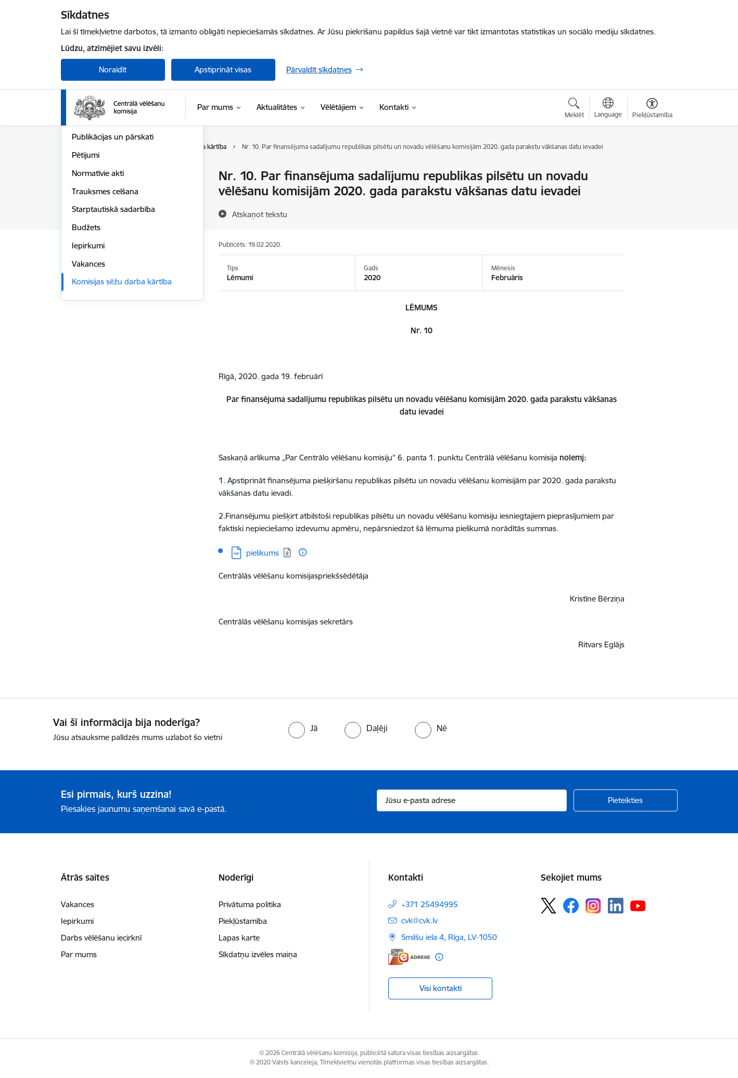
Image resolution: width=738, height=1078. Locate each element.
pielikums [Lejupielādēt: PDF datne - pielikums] (262, 553)
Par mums (79, 954)
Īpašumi (85, 213)
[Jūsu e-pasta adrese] (472, 800)
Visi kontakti (440, 988)
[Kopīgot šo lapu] (652, 197)
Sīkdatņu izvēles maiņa (258, 954)
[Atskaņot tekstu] (259, 214)
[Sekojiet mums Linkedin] (616, 905)
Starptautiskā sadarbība (113, 322)
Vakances (88, 376)
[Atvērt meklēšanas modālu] (574, 109)
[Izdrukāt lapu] (652, 171)
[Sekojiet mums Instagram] (593, 905)
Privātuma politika (250, 904)
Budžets (86, 339)
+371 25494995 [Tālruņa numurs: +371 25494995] (429, 904)
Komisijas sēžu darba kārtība (122, 394)
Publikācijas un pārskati (113, 249)
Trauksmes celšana (105, 303)
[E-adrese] (409, 957)
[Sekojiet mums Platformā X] (548, 905)
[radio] (302, 728)
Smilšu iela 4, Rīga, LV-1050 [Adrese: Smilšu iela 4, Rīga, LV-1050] (449, 937)
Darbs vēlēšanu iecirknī (101, 938)
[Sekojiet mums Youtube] (638, 905)
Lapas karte (239, 938)
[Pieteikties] (626, 800)
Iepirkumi (88, 357)
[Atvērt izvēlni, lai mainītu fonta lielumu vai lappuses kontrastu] (652, 109)
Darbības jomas (99, 194)
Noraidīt (112, 69)
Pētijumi (85, 267)
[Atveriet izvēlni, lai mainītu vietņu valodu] (608, 109)
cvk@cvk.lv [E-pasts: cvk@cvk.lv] (419, 920)
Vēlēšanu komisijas (104, 231)
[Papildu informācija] (303, 552)
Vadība (84, 177)
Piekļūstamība (243, 921)
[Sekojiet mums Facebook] (571, 905)
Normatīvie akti (98, 285)
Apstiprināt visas (223, 69)
